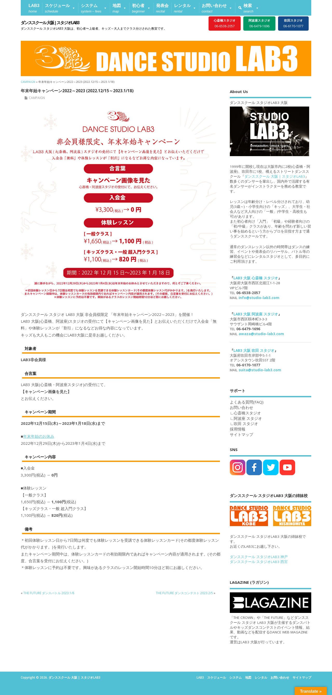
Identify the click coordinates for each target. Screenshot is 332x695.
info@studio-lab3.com (259, 297)
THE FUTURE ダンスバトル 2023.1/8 (48, 593)
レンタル (261, 677)
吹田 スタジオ (246, 423)
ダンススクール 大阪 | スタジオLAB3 (50, 22)
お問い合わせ (280, 677)
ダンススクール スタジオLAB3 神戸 (259, 556)
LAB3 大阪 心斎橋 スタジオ (255, 278)
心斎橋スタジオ (247, 412)
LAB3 (200, 677)
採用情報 (237, 429)
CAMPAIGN (37, 98)
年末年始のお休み (38, 436)
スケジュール (216, 677)
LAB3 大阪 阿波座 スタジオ (255, 314)
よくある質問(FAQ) (247, 402)
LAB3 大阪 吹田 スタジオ (253, 350)
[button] (60, 8)
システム (235, 677)
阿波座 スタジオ (248, 418)
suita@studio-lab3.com (260, 370)
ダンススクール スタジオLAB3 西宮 (259, 561)
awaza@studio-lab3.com (261, 334)
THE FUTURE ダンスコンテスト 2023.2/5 (184, 593)
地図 (248, 677)
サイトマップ (241, 434)
